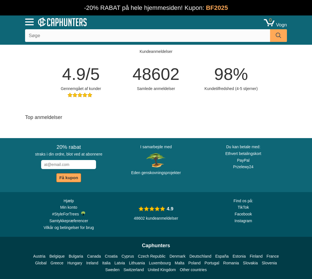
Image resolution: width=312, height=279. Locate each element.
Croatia (111, 256)
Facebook (243, 214)
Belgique (57, 256)
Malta (179, 263)
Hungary (74, 263)
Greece (56, 263)
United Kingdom (162, 269)
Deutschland (200, 256)
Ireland (92, 263)
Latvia (120, 263)
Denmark (178, 256)
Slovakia (250, 263)
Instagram (243, 221)
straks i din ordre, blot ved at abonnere (68, 150)
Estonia (239, 256)
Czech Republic (152, 256)
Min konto (68, 207)
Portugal (211, 263)
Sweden (112, 269)
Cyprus (127, 256)
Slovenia (269, 263)
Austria (39, 256)
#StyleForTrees (68, 213)
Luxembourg (160, 263)
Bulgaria (76, 256)
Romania (231, 263)
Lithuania (137, 263)
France (273, 256)
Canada (94, 256)
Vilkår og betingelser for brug (69, 227)
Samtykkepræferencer (68, 221)
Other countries (193, 269)
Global (40, 263)
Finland (256, 256)
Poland (194, 263)
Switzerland (133, 269)
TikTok (243, 207)
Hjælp (69, 201)
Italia (106, 263)
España (222, 256)
